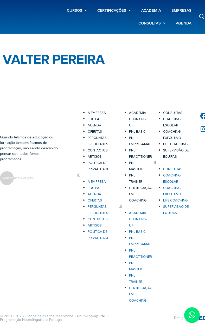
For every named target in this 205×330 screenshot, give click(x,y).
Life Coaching (175, 144)
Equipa (93, 119)
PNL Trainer (135, 178)
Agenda (94, 125)
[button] (95, 175)
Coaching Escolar (172, 122)
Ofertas (95, 132)
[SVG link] (17, 179)
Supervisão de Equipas (176, 153)
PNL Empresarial (140, 141)
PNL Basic (137, 132)
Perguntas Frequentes (98, 141)
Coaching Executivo (172, 135)
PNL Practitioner (140, 153)
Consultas (172, 113)
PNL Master (135, 166)
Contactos (98, 150)
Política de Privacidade (98, 166)
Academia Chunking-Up (138, 119)
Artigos (95, 157)
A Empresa (97, 113)
